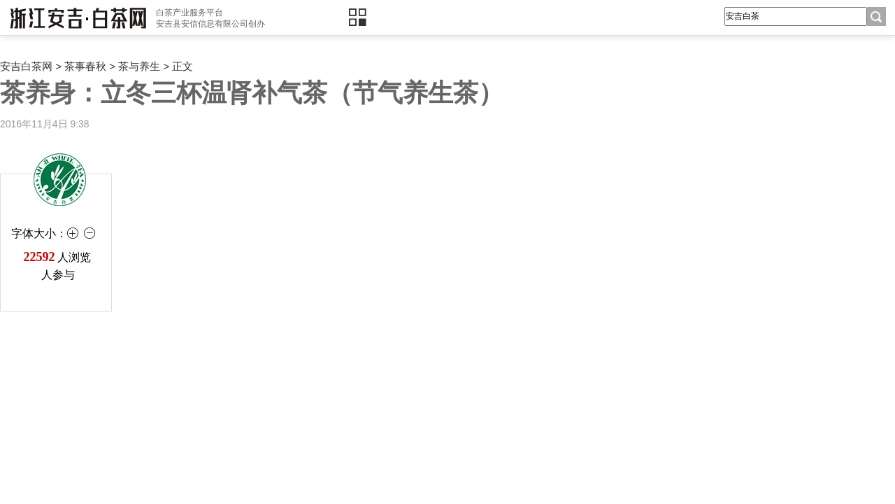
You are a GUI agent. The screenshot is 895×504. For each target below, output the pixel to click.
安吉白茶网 (26, 66)
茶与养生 (139, 66)
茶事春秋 (85, 66)
